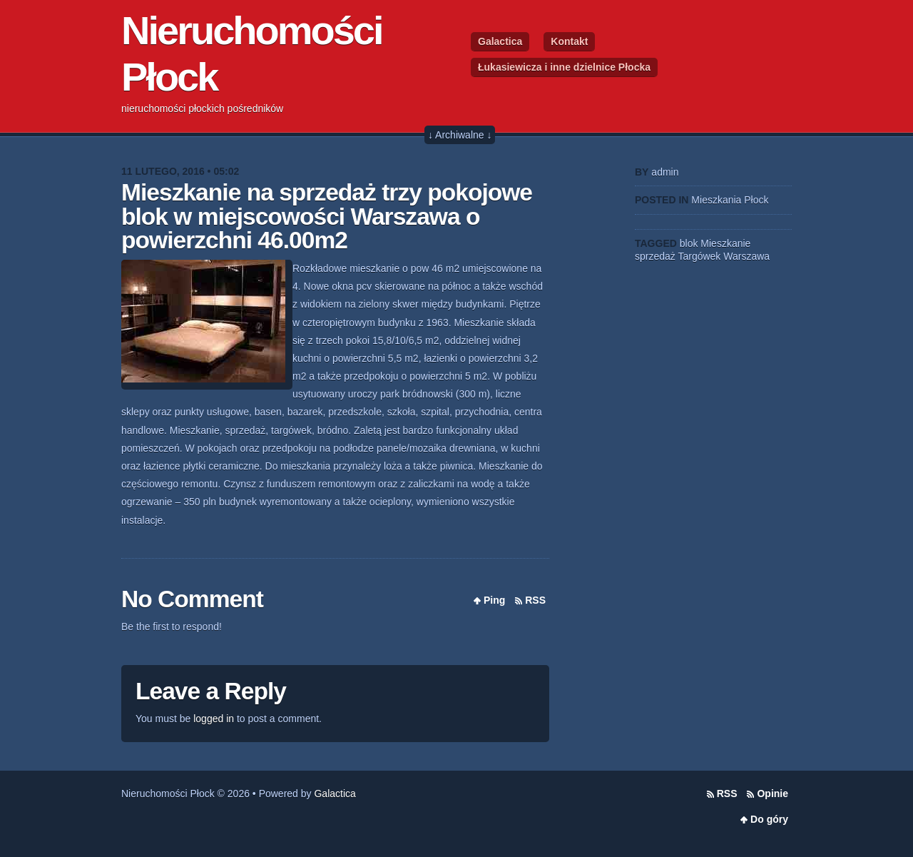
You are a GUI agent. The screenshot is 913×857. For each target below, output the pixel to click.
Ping (494, 600)
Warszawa (746, 256)
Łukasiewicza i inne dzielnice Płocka (564, 67)
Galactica (500, 41)
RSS (535, 600)
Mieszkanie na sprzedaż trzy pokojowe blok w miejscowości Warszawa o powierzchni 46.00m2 (326, 216)
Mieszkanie (725, 243)
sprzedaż (655, 256)
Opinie (772, 793)
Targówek (699, 256)
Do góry (769, 819)
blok (689, 243)
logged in (213, 718)
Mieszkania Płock (729, 200)
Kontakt (569, 41)
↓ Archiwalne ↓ (459, 135)
